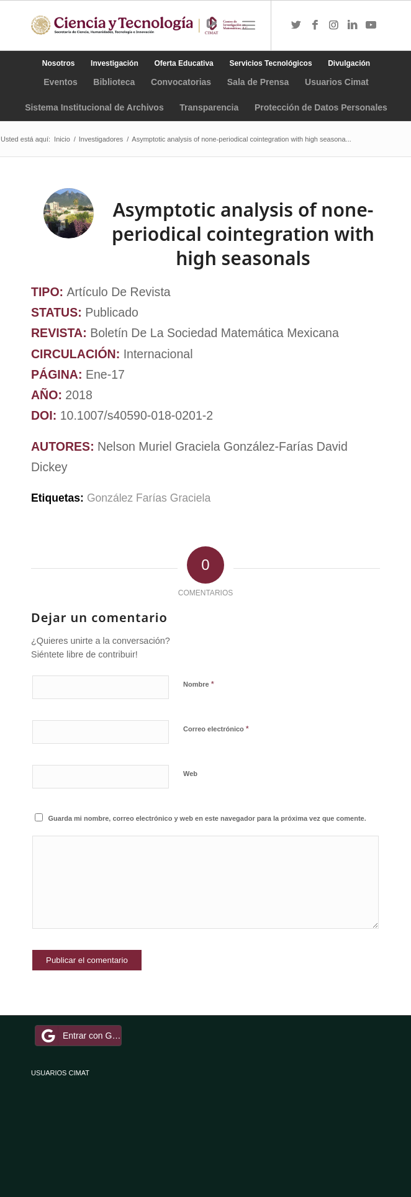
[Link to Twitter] (296, 25)
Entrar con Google (80, 1036)
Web (190, 773)
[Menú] (248, 25)
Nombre (198, 684)
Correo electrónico (216, 728)
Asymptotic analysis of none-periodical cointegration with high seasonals (243, 234)
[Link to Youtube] (370, 25)
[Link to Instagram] (333, 25)
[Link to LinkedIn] (352, 25)
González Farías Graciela (148, 498)
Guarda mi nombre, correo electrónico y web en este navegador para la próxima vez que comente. (207, 818)
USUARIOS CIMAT (60, 1073)
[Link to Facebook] (314, 25)
